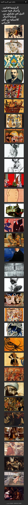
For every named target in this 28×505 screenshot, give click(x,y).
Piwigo (11, 503)
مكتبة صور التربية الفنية (8, 2)
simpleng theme (17, 503)
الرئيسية (14, 7)
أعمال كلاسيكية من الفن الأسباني (10, 19)
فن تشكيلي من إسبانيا (10, 15)
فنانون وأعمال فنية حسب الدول (12, 10)
